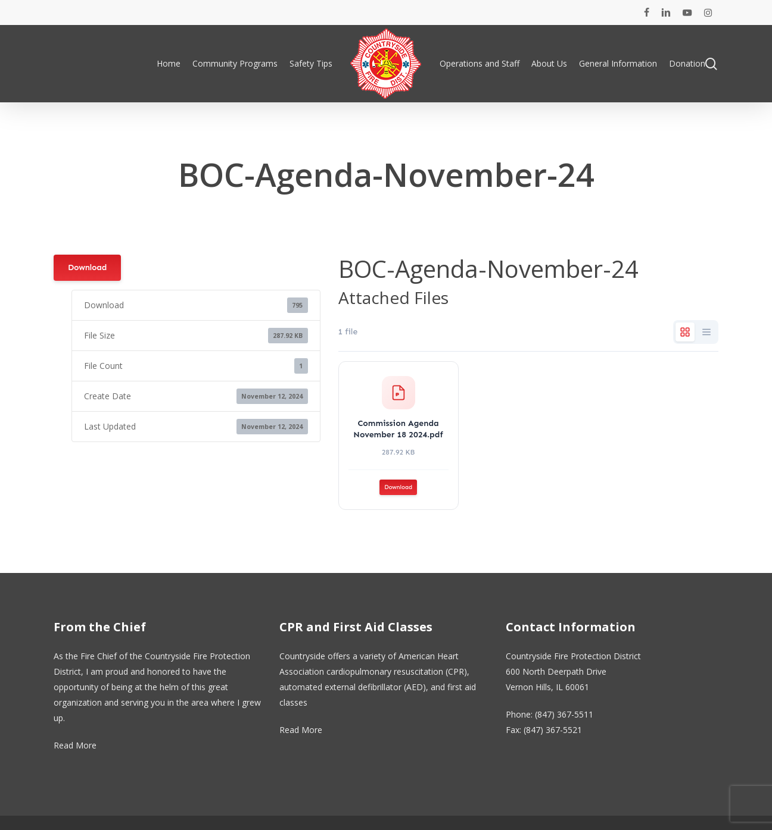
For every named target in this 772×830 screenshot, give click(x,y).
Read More (75, 745)
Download (87, 267)
